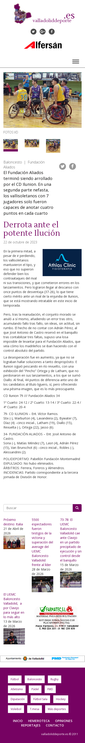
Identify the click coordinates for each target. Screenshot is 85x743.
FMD (50, 689)
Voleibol (16, 709)
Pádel (35, 689)
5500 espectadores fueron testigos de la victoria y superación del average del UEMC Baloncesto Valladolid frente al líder (42, 542)
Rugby (54, 679)
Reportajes (30, 725)
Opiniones (63, 721)
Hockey (61, 699)
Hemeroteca (39, 721)
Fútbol (15, 679)
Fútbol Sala (40, 699)
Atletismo (17, 689)
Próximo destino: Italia (13, 521)
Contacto (55, 725)
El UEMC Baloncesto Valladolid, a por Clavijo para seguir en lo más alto (13, 605)
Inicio (18, 721)
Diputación (18, 699)
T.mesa (34, 709)
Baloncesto (34, 679)
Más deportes (57, 709)
